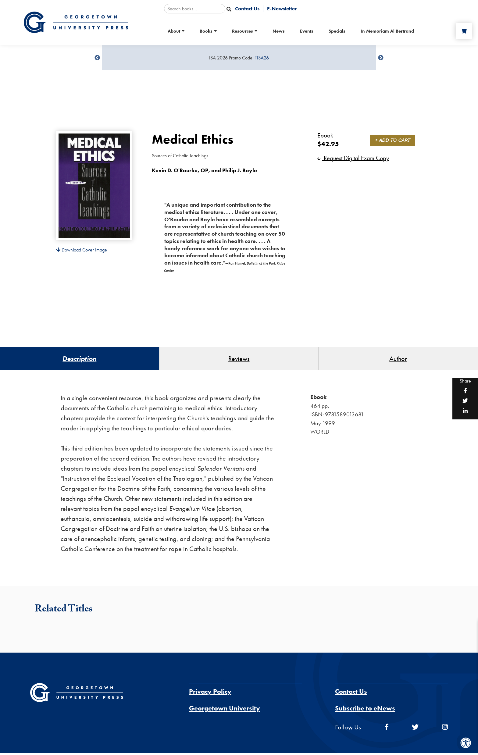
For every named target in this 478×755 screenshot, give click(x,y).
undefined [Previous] (97, 58)
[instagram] (445, 729)
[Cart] (462, 31)
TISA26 (262, 58)
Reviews (239, 359)
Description (79, 359)
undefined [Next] (381, 58)
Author (398, 359)
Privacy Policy (210, 693)
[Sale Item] (239, 58)
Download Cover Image (81, 250)
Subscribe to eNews (365, 710)
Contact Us (351, 693)
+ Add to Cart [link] (393, 140)
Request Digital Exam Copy (353, 158)
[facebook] (386, 729)
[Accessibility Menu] (466, 743)
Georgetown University (224, 710)
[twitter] (415, 729)
